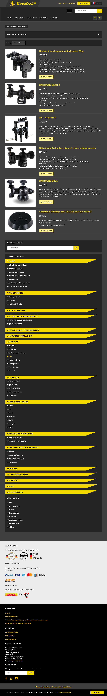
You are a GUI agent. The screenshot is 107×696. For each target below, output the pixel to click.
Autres (10, 487)
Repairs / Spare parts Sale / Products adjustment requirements (26, 621)
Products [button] (19, 17)
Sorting (9, 43)
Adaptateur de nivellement (19, 337)
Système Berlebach (14, 325)
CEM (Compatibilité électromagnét (23, 448)
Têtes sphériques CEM (15, 459)
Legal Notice (71, 3)
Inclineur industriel (14, 305)
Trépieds (11, 262)
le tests (10, 511)
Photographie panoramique (20, 435)
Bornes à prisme (13, 361)
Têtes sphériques (13, 298)
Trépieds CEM (12, 280)
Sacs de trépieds (13, 389)
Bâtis (9, 357)
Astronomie (12, 343)
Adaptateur (11, 350)
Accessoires (12, 372)
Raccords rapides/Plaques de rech (23, 317)
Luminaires (12, 469)
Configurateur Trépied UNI (17, 287)
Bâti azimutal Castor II (50, 85)
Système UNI (12, 386)
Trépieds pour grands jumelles (18, 277)
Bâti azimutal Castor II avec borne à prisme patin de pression (70, 148)
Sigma (10, 421)
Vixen (10, 428)
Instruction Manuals (12, 617)
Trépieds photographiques (17, 266)
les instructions (13, 507)
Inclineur (11, 301)
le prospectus (13, 514)
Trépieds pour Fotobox (15, 273)
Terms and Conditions (43, 688)
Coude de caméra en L (17, 311)
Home (9, 17)
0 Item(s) (83, 3)
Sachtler (10, 417)
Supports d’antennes (15, 456)
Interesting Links (10, 640)
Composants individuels (16, 442)
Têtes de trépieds (15, 294)
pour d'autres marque (17, 403)
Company (44, 17)
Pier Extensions (13, 368)
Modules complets (14, 438)
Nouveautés (12, 481)
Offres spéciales (15, 493)
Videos (10, 528)
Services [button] (32, 17)
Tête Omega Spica (48, 118)
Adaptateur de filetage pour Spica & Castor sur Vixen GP (67, 212)
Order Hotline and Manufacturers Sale (18, 624)
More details (47, 77)
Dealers (7, 614)
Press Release (13, 524)
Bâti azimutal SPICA (49, 181)
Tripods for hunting (14, 269)
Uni (9, 504)
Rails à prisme (12, 365)
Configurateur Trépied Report (18, 284)
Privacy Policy (62, 3)
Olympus (11, 425)
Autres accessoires (14, 393)
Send (30, 673)
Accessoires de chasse (17, 475)
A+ (95, 17)
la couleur (11, 517)
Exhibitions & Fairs (11, 633)
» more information (76, 693)
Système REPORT (13, 382)
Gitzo (9, 410)
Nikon (10, 414)
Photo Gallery (9, 637)
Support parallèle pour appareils (23, 331)
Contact (54, 17)
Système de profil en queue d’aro (19, 321)
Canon (10, 407)
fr (95, 3)
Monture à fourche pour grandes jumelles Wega (63, 51)
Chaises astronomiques (16, 354)
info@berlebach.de (16, 662)
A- (99, 17)
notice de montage (15, 521)
